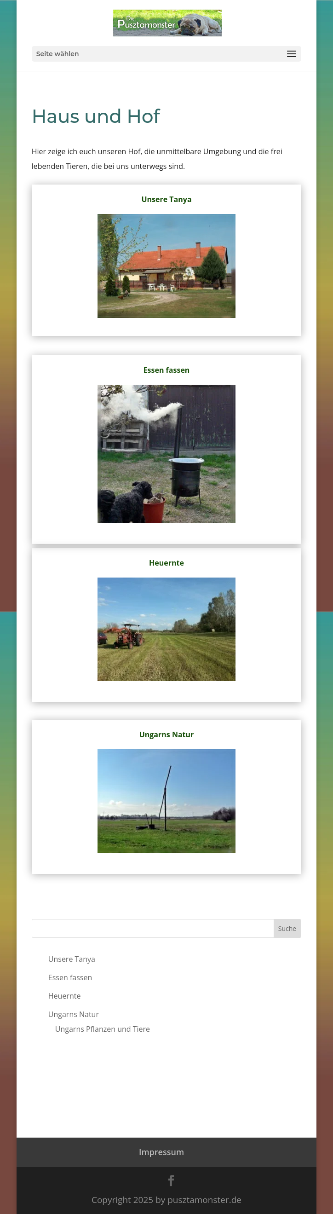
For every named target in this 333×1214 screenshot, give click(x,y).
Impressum (161, 1151)
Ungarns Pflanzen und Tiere (102, 1029)
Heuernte (166, 563)
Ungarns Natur (166, 734)
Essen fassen (167, 370)
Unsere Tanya (166, 199)
